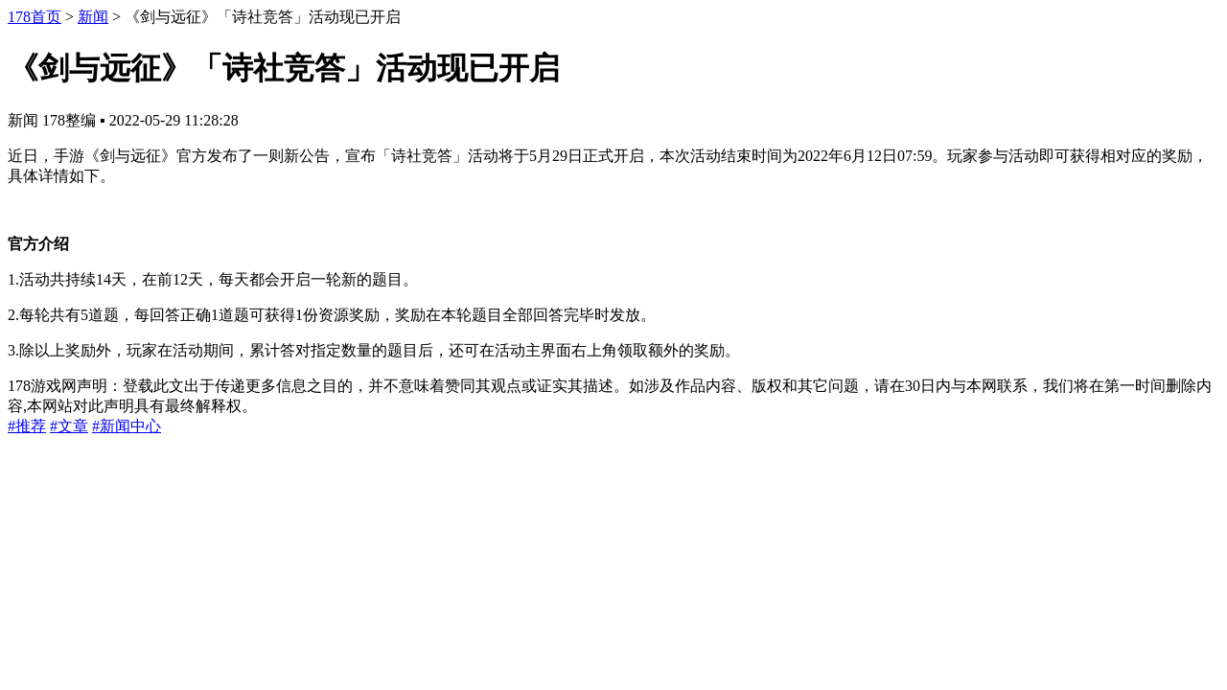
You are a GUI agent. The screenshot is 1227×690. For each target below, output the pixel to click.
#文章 (69, 426)
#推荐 (27, 426)
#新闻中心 (126, 426)
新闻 (93, 17)
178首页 (34, 17)
